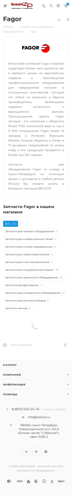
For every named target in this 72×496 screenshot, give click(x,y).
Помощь (10, 394)
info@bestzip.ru (39, 417)
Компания (12, 374)
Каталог (10, 364)
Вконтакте (26, 452)
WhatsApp (46, 452)
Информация (14, 384)
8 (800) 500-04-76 (25, 409)
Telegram (36, 452)
